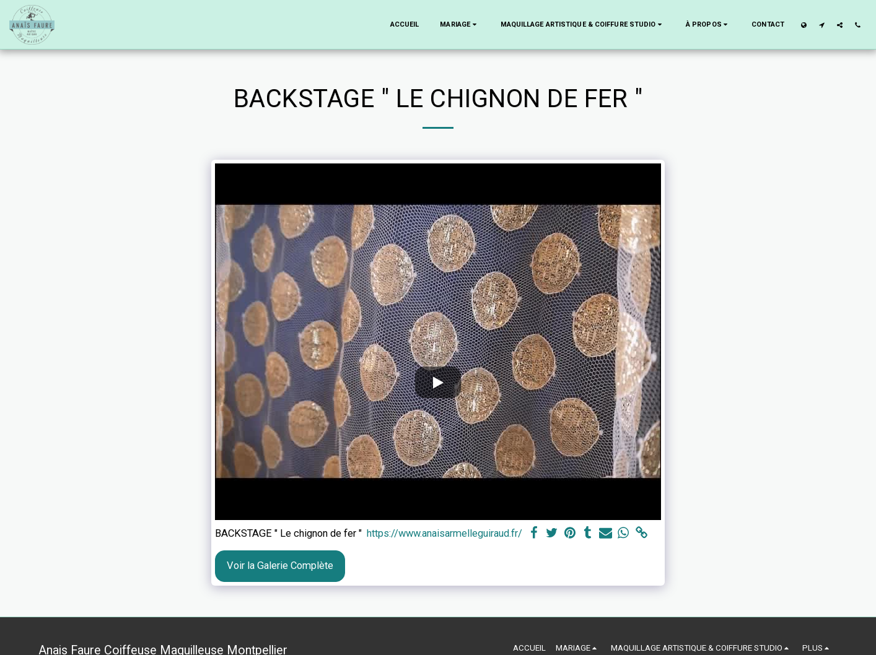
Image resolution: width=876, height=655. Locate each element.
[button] (459, 24)
